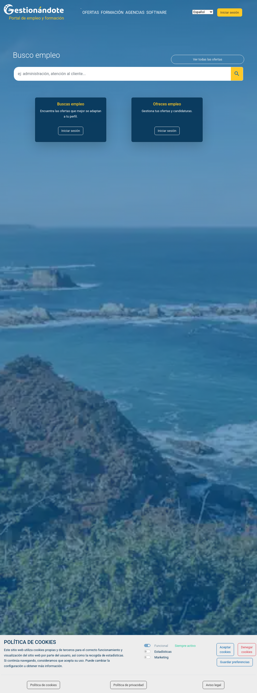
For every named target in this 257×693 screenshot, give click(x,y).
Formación (112, 12)
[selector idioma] (202, 12)
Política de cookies (43, 685)
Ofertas (90, 12)
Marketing (161, 657)
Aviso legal (213, 685)
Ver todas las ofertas (207, 59)
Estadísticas (163, 651)
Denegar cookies (247, 649)
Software (156, 12)
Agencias (135, 12)
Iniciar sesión (70, 131)
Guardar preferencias (234, 662)
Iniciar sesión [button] (229, 12)
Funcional (161, 646)
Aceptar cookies (225, 649)
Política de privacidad (128, 685)
